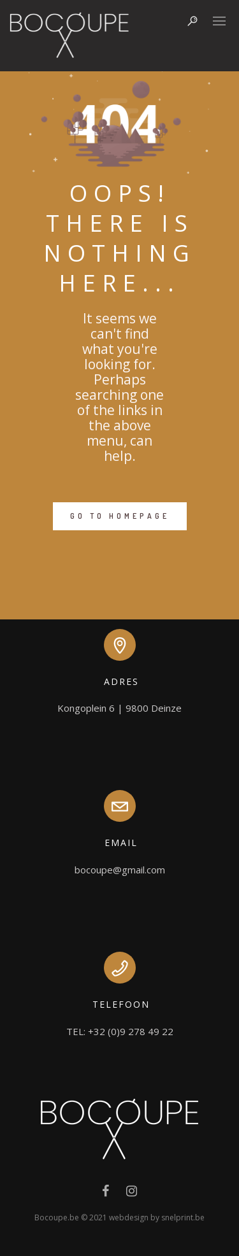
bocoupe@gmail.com (120, 869)
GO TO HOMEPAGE (120, 516)
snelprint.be (183, 1217)
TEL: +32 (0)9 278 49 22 (119, 1031)
